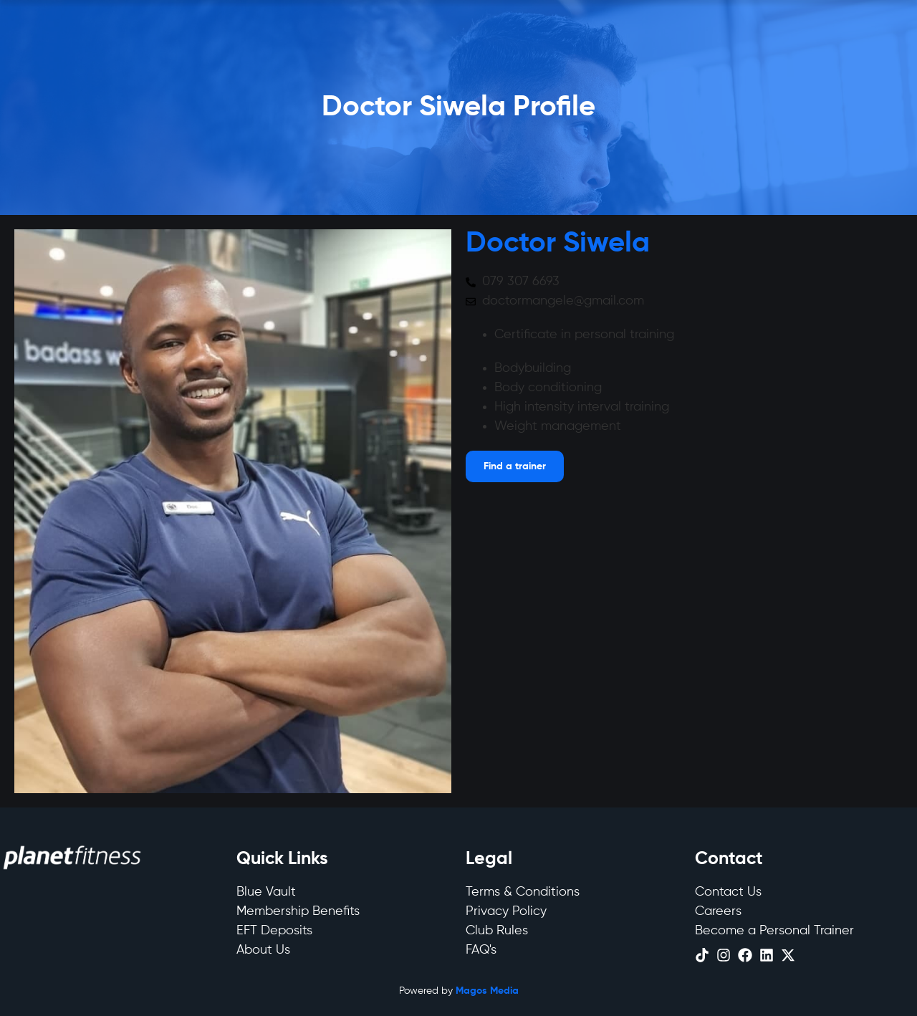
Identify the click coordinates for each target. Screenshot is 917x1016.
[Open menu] (515, 466)
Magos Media (487, 991)
